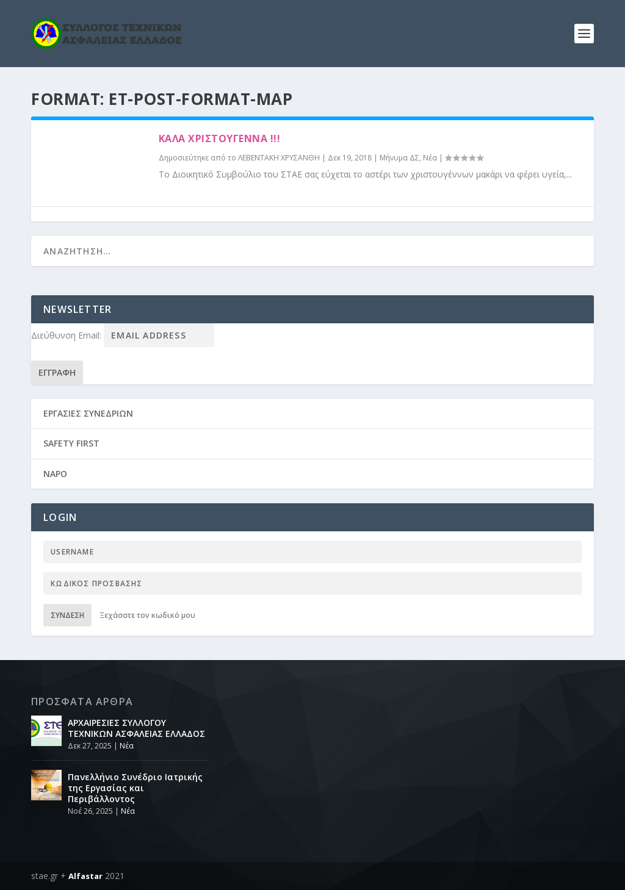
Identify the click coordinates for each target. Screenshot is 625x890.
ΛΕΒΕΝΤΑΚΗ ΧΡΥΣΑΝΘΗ (279, 158)
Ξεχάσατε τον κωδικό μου (147, 615)
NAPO (55, 473)
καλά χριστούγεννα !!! (220, 138)
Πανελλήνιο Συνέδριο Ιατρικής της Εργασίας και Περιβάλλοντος (135, 788)
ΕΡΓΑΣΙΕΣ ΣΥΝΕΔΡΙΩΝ (88, 413)
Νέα (430, 158)
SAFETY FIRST (71, 443)
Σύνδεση (67, 615)
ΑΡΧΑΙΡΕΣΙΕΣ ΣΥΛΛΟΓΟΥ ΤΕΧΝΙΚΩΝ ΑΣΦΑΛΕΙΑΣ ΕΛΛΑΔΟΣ (136, 728)
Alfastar (85, 875)
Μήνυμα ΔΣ (399, 158)
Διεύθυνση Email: (67, 335)
